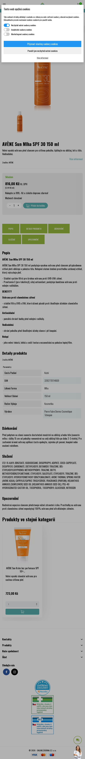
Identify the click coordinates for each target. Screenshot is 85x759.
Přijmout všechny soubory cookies (42, 44)
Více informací (42, 57)
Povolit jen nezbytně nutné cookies (43, 50)
